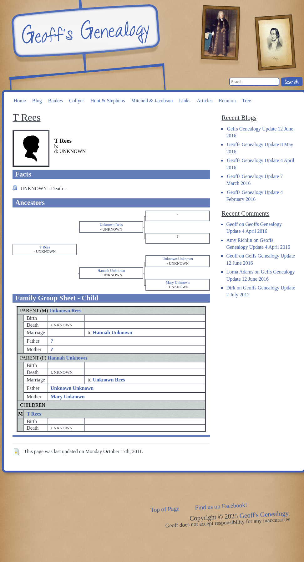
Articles (205, 100)
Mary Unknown (68, 396)
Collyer (76, 100)
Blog (37, 100)
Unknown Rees (65, 310)
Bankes (55, 100)
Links (184, 100)
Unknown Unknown (72, 388)
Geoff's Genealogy (84, 31)
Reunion (227, 100)
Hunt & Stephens (107, 100)
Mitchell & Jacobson (152, 100)
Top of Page (165, 509)
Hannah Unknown (67, 357)
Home (20, 100)
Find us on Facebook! (221, 506)
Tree (246, 100)
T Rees (34, 413)
